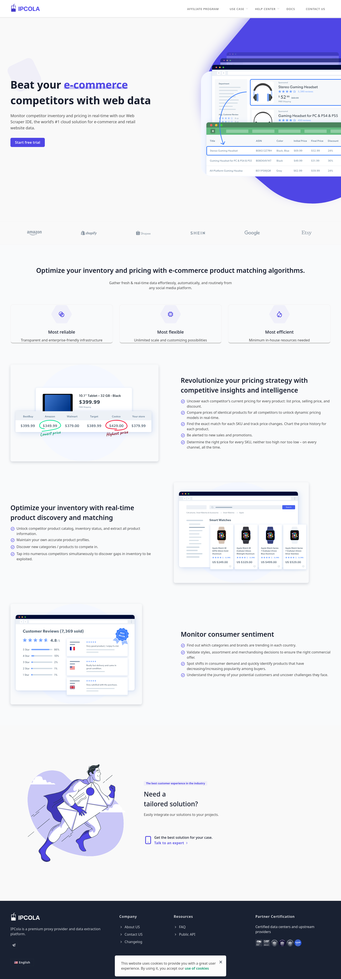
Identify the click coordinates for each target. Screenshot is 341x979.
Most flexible (170, 332)
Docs (290, 9)
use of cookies (197, 968)
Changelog (130, 941)
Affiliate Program (203, 9)
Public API (184, 934)
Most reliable (61, 332)
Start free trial (27, 142)
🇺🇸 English (22, 962)
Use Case (237, 9)
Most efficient (279, 332)
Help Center (265, 9)
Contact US (315, 9)
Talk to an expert (171, 843)
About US (129, 927)
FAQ (180, 927)
